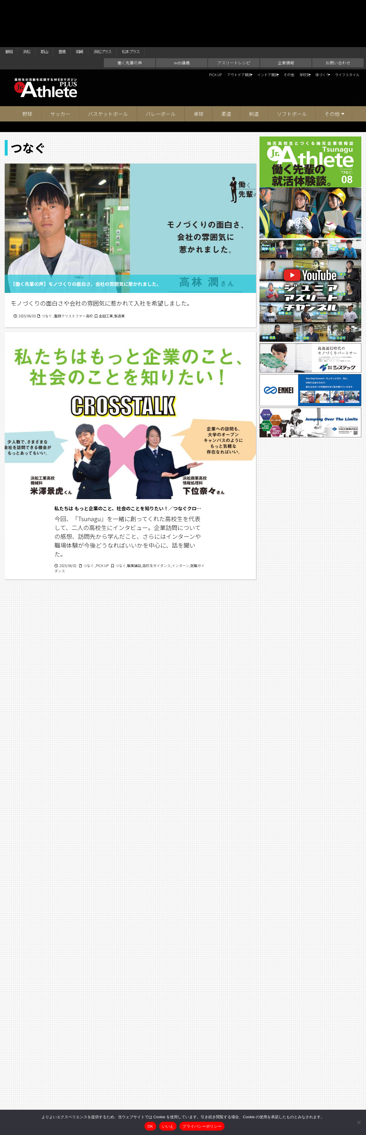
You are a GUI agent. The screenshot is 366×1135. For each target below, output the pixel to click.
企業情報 (286, 19)
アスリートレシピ (233, 19)
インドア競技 (226, 32)
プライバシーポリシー (202, 1126)
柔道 (226, 70)
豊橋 (75, 6)
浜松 (32, 6)
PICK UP (152, 32)
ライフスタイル (342, 32)
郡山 (53, 6)
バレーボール (161, 70)
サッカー (60, 70)
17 (178, 917)
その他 (257, 32)
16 (162, 917)
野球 (27, 70)
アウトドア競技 (184, 32)
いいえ (168, 1126)
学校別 (279, 32)
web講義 (182, 19)
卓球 (199, 70)
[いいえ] (359, 1122)
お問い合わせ (338, 19)
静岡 (10, 6)
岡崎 (96, 6)
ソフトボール (292, 70)
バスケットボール (108, 70)
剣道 (254, 70)
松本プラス (160, 6)
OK (150, 1126)
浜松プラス (125, 6)
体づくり (305, 32)
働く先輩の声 (129, 19)
